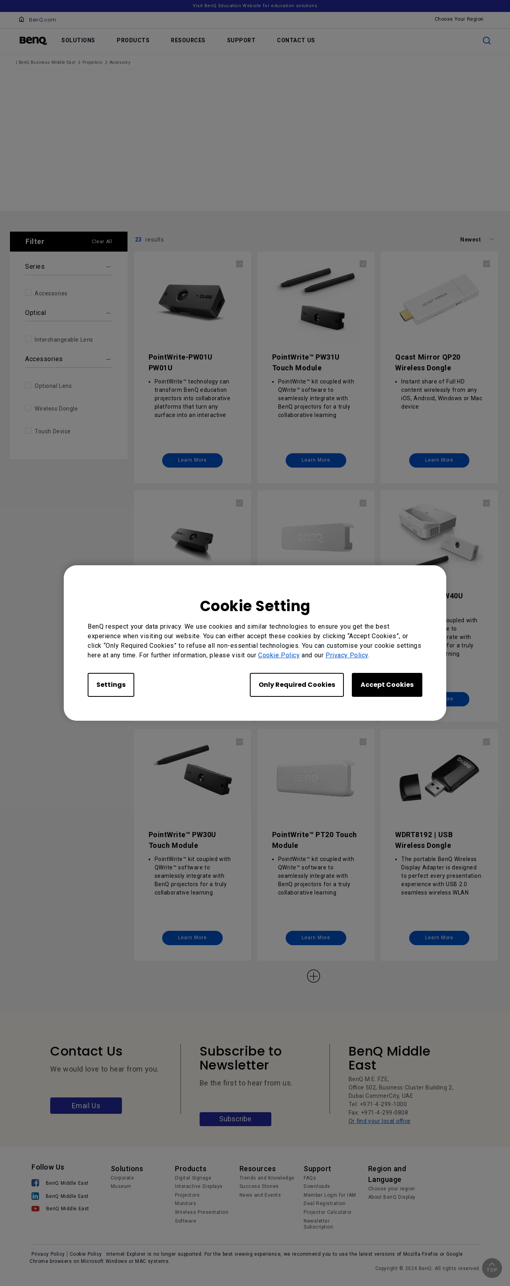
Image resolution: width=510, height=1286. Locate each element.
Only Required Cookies (297, 684)
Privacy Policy (347, 655)
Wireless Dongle (56, 409)
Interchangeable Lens (64, 340)
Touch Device (53, 432)
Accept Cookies (387, 684)
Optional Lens (53, 386)
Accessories (51, 294)
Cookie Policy (279, 655)
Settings (111, 684)
